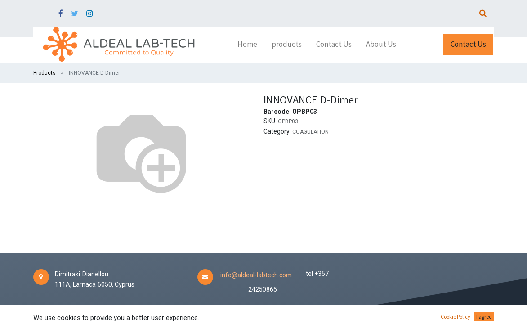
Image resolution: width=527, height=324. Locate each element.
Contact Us (468, 44)
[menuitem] (247, 45)
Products (44, 73)
